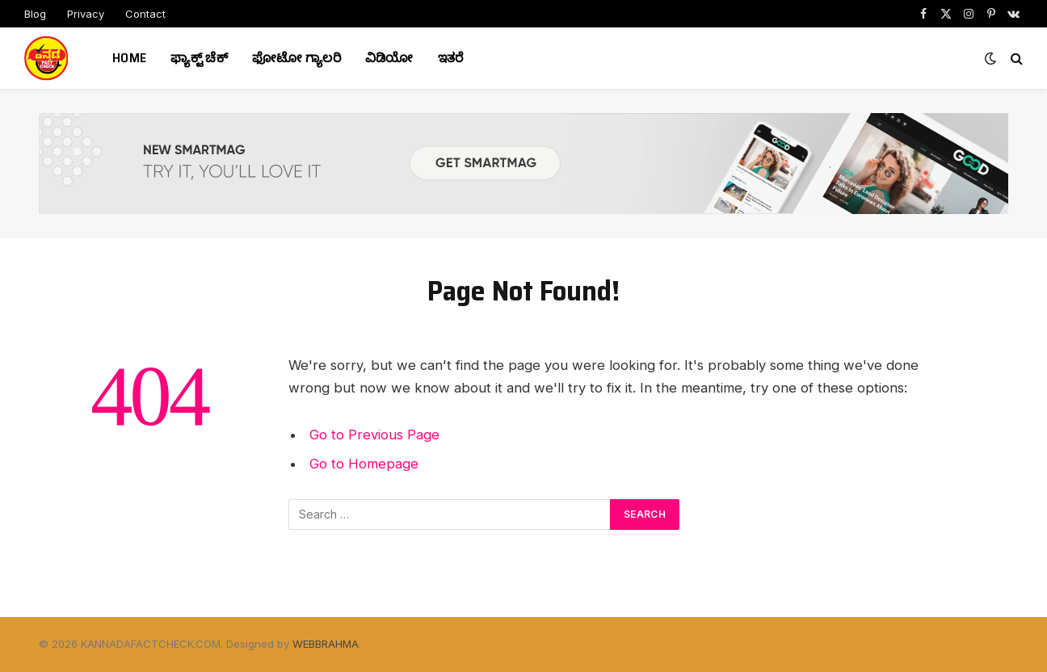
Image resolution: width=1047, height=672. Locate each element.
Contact (145, 13)
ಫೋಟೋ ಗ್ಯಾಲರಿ (296, 58)
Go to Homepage (363, 464)
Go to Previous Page (374, 434)
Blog (35, 13)
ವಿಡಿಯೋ (389, 58)
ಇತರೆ (451, 58)
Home (129, 58)
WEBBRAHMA (325, 643)
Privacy (85, 13)
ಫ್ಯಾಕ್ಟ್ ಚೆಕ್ (199, 58)
